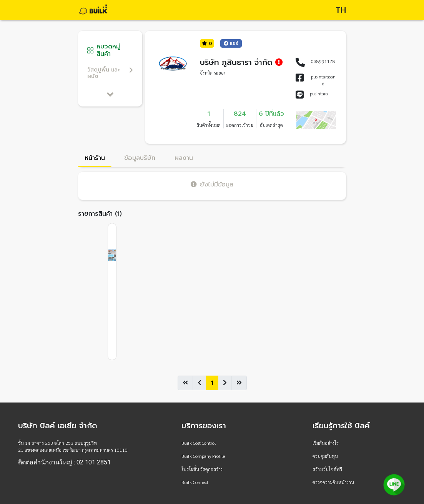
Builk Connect (194, 482)
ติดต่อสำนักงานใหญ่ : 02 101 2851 (64, 462)
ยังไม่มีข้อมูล (212, 184)
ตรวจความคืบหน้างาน (333, 482)
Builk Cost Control (198, 443)
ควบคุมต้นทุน (325, 456)
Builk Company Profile (203, 456)
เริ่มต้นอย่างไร (326, 443)
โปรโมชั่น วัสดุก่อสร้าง (202, 469)
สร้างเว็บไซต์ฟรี (327, 469)
